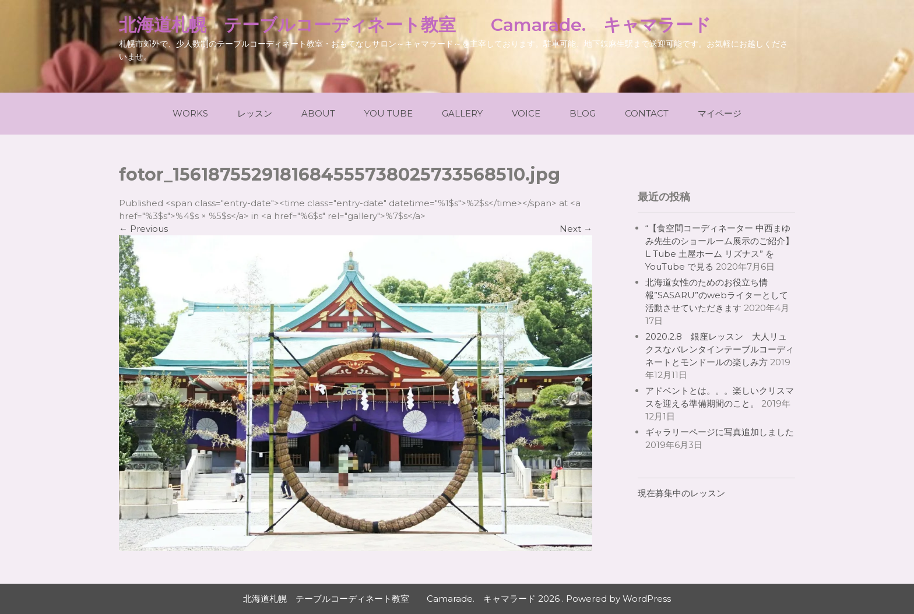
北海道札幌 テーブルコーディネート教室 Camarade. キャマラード (415, 25)
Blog (583, 113)
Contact (647, 113)
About (318, 113)
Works (190, 113)
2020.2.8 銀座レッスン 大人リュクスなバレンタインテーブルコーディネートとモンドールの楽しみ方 (719, 349)
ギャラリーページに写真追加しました (719, 431)
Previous (143, 228)
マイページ (719, 113)
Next (576, 228)
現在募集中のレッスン (681, 493)
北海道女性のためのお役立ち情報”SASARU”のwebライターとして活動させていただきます (716, 295)
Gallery (462, 113)
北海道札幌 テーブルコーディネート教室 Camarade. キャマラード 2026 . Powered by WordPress (457, 598)
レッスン (254, 113)
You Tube (388, 113)
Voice (526, 113)
